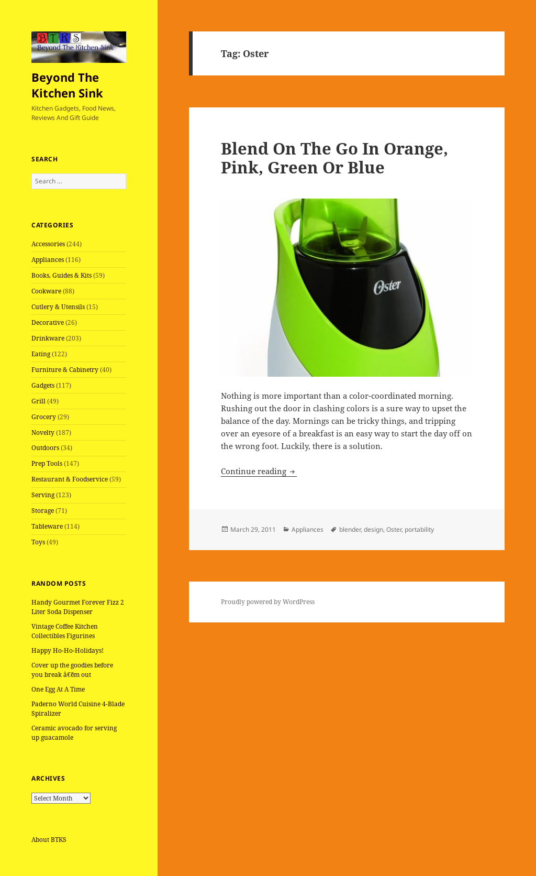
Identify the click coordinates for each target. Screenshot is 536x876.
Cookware (46, 291)
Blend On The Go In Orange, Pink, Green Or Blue (334, 157)
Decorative (47, 322)
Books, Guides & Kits (61, 275)
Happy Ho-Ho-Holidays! (67, 650)
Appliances (47, 259)
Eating (40, 353)
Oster (393, 529)
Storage (42, 510)
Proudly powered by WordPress (268, 601)
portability (419, 529)
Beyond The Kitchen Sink (67, 85)
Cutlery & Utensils (58, 306)
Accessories (48, 243)
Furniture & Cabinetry (64, 369)
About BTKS (48, 839)
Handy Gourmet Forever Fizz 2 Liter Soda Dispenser (77, 607)
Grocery (43, 416)
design (373, 529)
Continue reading (259, 471)
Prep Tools (46, 463)
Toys (38, 542)
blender (350, 529)
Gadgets (42, 385)
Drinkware (47, 338)
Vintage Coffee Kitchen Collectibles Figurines (64, 631)
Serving (42, 494)
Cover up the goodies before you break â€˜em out (72, 670)
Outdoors (45, 447)
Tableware (47, 526)
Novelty (42, 432)
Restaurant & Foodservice (69, 479)
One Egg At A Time (58, 689)
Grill (38, 401)
